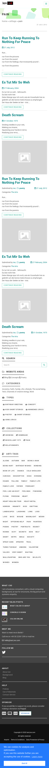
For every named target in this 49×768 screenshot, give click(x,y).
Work (32, 392)
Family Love (8, 486)
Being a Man (33, 461)
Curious (6, 476)
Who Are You (24, 557)
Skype (14, 537)
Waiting (29, 552)
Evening (38, 476)
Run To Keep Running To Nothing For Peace (20, 40)
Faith (12, 389)
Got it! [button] (24, 763)
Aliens (6, 461)
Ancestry (5, 389)
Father (20, 486)
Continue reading (13, 74)
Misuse (20, 517)
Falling (15, 481)
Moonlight (31, 517)
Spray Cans (8, 542)
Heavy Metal (30, 501)
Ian (14, 188)
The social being (38, 389)
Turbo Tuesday (10, 547)
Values (6, 552)
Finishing (37, 491)
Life (22, 389)
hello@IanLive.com (11, 640)
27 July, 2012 (8, 47)
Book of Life (9, 471)
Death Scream (13, 115)
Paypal (23, 709)
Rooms (6, 532)
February (29, 486)
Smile (22, 537)
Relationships (11, 445)
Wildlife (37, 557)
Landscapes (8, 512)
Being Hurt (8, 466)
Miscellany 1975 (12, 440)
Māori (42, 517)
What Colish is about (20, 606)
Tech (4, 392)
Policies (6, 689)
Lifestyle (28, 389)
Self (37, 532)
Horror (6, 506)
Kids (25, 506)
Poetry (23, 377)
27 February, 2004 (10, 88)
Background (8, 675)
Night (5, 522)
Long (30, 512)
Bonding (38, 466)
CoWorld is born (18, 612)
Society (30, 537)
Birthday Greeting (13, 404)
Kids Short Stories (13, 409)
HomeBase (22, 435)
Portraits (25, 527)
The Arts (14, 192)
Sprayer (20, 542)
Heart (25, 496)
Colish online (16, 619)
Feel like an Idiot (11, 491)
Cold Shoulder (34, 471)
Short (5, 537)
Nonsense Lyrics (34, 409)
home (4, 21)
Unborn (22, 547)
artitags (12, 21)
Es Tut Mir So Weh (16, 82)
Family (17, 389)
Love (5, 517)
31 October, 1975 (10, 121)
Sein (31, 532)
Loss (37, 512)
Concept (30, 404)
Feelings (26, 491)
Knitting (34, 506)
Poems (6, 527)
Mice (12, 517)
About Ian (7, 672)
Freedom (15, 496)
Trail (28, 542)
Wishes (6, 562)
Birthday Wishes (23, 466)
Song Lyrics (9, 420)
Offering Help (17, 522)
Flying (6, 496)
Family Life (35, 481)
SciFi (14, 532)
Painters (37, 522)
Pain (27, 440)
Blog (5, 377)
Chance (20, 471)
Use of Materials (9, 692)
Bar (23, 461)
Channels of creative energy (18, 392)
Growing (8, 435)
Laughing (21, 512)
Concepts (14, 377)
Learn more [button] (37, 757)
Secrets (22, 532)
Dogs (29, 476)
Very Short (17, 552)
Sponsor (25, 713)
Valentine (33, 547)
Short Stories (22, 415)
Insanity (17, 506)
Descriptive (18, 476)
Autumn (15, 461)
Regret (36, 527)
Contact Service (9, 695)
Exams (6, 481)
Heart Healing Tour (12, 501)
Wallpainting (9, 557)
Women (15, 562)
